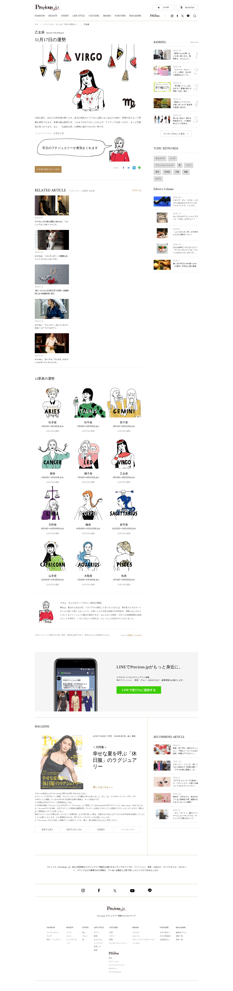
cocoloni (138, 635)
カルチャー (112, 968)
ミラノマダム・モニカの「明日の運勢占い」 (61, 24)
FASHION (50, 927)
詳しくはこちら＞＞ (103, 787)
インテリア (98, 943)
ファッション (113, 961)
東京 (157, 172)
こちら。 (86, 794)
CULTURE (114, 927)
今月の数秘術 (165, 936)
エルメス (136, 936)
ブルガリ (136, 932)
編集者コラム (181, 932)
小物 (177, 172)
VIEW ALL (137, 190)
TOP (36, 24)
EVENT (85, 927)
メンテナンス (71, 940)
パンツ (188, 165)
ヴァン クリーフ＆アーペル (144, 940)
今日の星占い (165, 932)
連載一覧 (179, 936)
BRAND (136, 927)
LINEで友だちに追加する (139, 689)
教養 (111, 940)
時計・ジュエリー (53, 940)
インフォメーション (116, 965)
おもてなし (98, 940)
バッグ (172, 158)
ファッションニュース (164, 165)
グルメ (84, 936)
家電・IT (97, 947)
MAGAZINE (181, 927)
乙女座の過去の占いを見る (48, 169)
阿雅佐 (130, 635)
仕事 (111, 932)
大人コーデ (160, 158)
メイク (68, 932)
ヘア (67, 943)
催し (83, 932)
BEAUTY (70, 927)
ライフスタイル (114, 972)
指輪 (186, 172)
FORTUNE (164, 927)
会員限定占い (165, 940)
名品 (110, 958)
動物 (95, 936)
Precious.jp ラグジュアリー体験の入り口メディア (116, 916)
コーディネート (52, 932)
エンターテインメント (118, 943)
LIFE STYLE (99, 927)
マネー (112, 936)
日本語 (167, 172)
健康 (95, 950)
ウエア (49, 936)
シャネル (136, 943)
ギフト (96, 932)
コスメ (68, 936)
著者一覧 (179, 940)
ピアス (158, 179)
